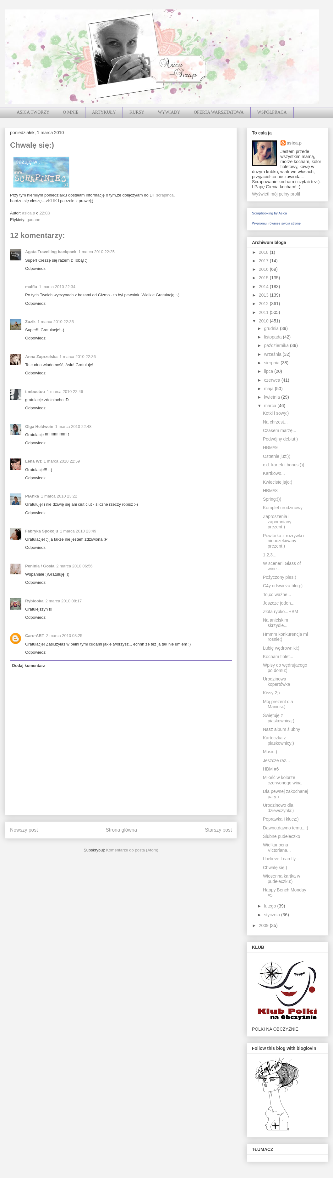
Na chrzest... (275, 421)
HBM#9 (270, 447)
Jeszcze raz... (276, 760)
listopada (273, 336)
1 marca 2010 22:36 (77, 356)
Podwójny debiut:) (280, 438)
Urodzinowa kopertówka (276, 681)
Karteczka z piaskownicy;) (278, 740)
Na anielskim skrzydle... (275, 622)
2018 (264, 252)
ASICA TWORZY (33, 112)
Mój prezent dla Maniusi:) (278, 704)
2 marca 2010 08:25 (64, 635)
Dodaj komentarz (28, 665)
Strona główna (121, 830)
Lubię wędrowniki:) (281, 648)
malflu (31, 286)
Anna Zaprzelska (41, 356)
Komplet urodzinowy (283, 507)
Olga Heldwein (39, 426)
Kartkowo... (274, 473)
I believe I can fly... (281, 858)
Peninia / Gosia (39, 566)
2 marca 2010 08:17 (64, 601)
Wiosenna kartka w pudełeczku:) (281, 879)
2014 (264, 286)
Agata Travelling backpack (50, 251)
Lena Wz (33, 461)
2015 (264, 277)
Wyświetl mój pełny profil (276, 193)
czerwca (272, 380)
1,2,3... (269, 554)
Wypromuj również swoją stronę (276, 223)
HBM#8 (270, 490)
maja (269, 388)
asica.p (294, 142)
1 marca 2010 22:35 (55, 321)
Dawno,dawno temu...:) (285, 827)
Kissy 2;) (271, 692)
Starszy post (218, 830)
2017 (264, 260)
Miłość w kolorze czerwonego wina (282, 780)
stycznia (272, 914)
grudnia (272, 328)
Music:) (270, 751)
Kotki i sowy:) (276, 413)
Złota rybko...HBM (280, 611)
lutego (270, 905)
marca (270, 405)
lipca (269, 371)
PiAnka (32, 496)
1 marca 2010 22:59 (62, 461)
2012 (264, 303)
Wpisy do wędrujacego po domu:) (285, 668)
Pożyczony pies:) (279, 577)
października (277, 345)
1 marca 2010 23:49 (78, 531)
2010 (264, 320)
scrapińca (165, 195)
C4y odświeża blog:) (283, 585)
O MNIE (70, 112)
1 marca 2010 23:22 (59, 496)
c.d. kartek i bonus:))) (283, 464)
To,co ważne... (277, 594)
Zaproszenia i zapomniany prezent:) (277, 522)
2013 (264, 295)
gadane (33, 219)
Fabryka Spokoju (41, 531)
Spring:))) (272, 499)
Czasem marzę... (279, 430)
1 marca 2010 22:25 (96, 251)
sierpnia (272, 362)
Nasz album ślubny (281, 729)
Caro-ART (34, 635)
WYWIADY (169, 112)
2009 (264, 925)
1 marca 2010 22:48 (73, 426)
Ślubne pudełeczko (281, 836)
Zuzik (30, 321)
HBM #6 (271, 768)
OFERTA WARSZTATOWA (219, 112)
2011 (264, 312)
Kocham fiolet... (278, 656)
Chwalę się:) (275, 867)
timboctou (35, 391)
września (273, 354)
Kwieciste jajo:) (277, 482)
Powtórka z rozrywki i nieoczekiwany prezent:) (283, 541)
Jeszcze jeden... (278, 603)
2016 (264, 269)
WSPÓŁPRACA (272, 112)
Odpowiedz (35, 268)
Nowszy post (24, 830)
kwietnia (272, 397)
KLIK (52, 200)
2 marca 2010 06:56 (74, 566)
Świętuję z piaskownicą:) (278, 718)
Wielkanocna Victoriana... (277, 847)
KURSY (136, 112)
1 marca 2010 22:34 (57, 286)
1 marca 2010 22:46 (65, 391)
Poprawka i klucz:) (281, 819)
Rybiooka (34, 601)
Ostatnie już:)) (276, 456)
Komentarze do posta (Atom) (132, 850)
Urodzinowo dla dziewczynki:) (278, 808)
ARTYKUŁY (104, 112)
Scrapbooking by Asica (269, 213)
